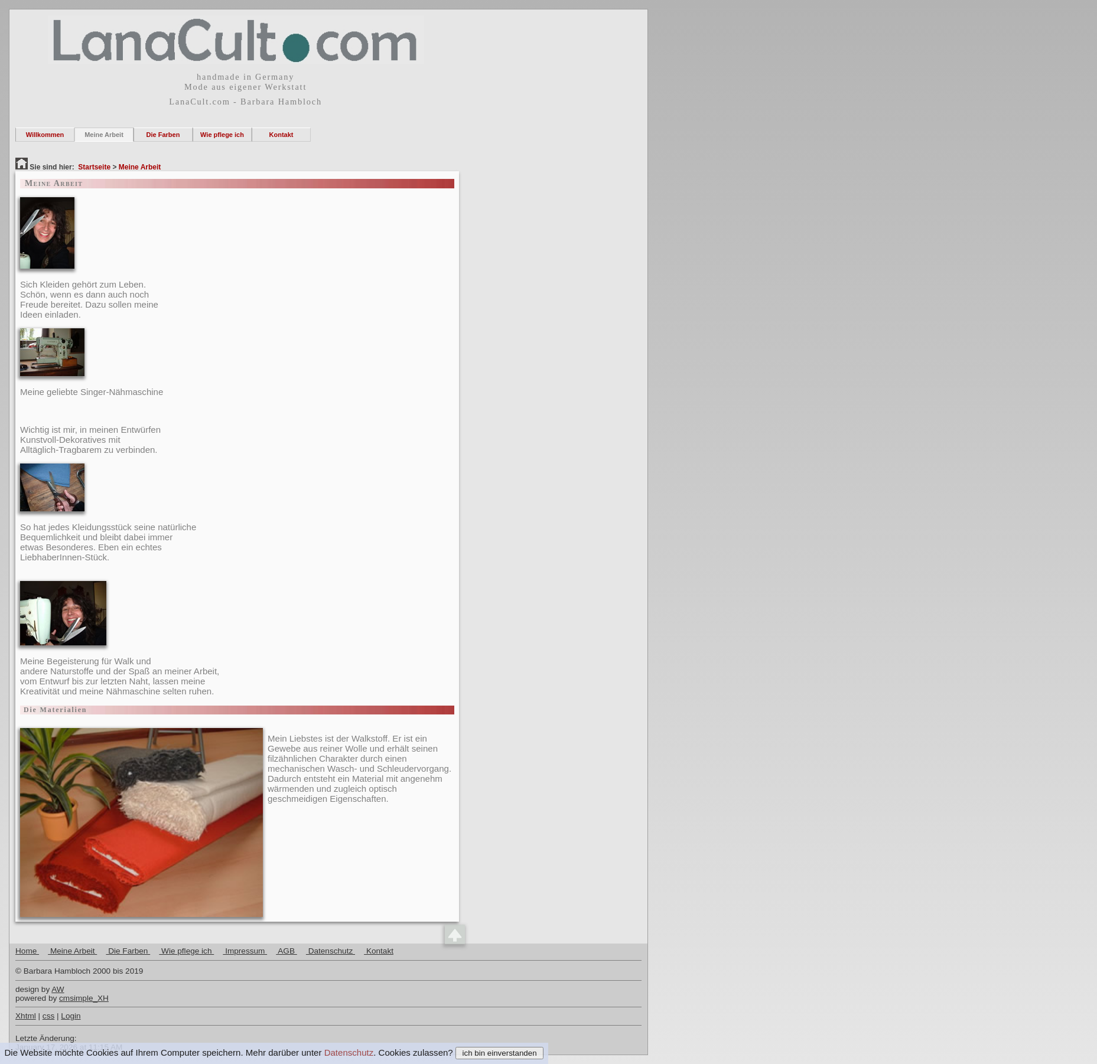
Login (70, 1015)
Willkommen (45, 134)
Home (27, 950)
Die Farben (163, 134)
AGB (286, 950)
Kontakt (281, 134)
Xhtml (25, 1015)
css (48, 1015)
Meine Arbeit (103, 134)
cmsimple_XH (84, 998)
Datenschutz (349, 1052)
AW (57, 989)
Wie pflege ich (222, 134)
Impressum (245, 950)
